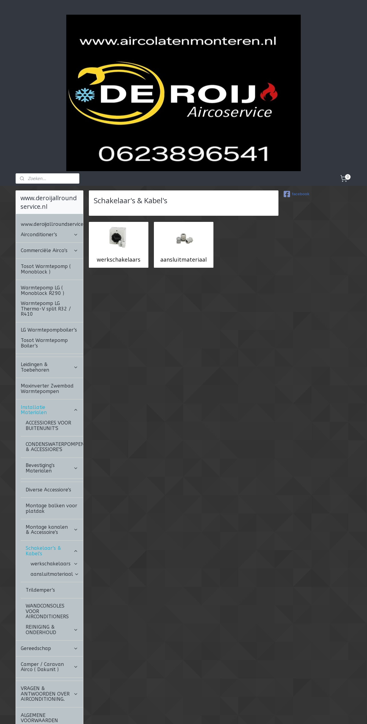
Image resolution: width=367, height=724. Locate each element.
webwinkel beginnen (209, 713)
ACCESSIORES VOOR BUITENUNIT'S (48, 391)
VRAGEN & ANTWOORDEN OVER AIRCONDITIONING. (49, 659)
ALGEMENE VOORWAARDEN (39, 683)
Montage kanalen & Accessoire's (52, 495)
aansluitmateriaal (183, 225)
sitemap (173, 713)
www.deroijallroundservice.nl (52, 190)
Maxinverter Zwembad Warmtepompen (47, 354)
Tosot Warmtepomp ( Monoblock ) (46, 235)
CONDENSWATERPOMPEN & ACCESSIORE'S (54, 412)
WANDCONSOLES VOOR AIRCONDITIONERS (47, 577)
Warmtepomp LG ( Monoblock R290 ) (42, 256)
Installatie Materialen (49, 375)
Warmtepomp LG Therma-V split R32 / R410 (46, 274)
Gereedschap (49, 614)
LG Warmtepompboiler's (49, 296)
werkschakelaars (118, 225)
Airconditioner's (49, 200)
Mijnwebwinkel (262, 713)
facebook (296, 160)
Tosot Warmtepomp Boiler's (44, 308)
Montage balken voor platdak (51, 474)
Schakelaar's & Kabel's (52, 516)
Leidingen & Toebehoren (49, 333)
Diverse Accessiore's (48, 455)
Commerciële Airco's (49, 216)
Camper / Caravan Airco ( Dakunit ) (49, 632)
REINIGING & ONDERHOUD (52, 595)
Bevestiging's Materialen (52, 433)
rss (186, 713)
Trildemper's (40, 556)
